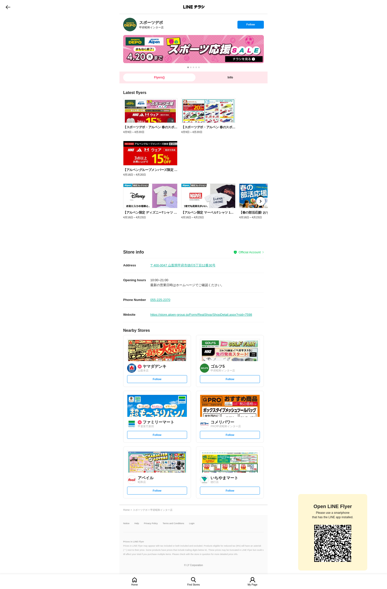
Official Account (250, 252)
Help (137, 523)
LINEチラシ (194, 7)
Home (134, 584)
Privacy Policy (151, 523)
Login (191, 523)
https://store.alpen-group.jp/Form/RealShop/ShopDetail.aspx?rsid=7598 (201, 314)
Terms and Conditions (173, 523)
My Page (252, 584)
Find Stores (193, 584)
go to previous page (8, 7)
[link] (130, 24)
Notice (126, 523)
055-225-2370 (160, 300)
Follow (250, 26)
